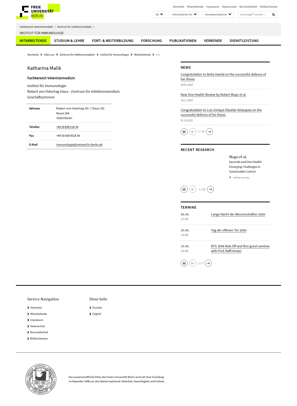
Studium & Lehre (69, 40)
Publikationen (183, 40)
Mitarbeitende (195, 6)
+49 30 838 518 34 (67, 127)
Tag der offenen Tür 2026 (228, 230)
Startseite (178, 6)
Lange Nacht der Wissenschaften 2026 (238, 214)
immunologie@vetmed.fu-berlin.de (79, 144)
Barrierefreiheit (248, 6)
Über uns (49, 54)
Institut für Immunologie (42, 33)
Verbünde (213, 40)
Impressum (212, 6)
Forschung (151, 40)
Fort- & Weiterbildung (113, 40)
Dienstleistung (244, 40)
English (96, 314)
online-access (241, 177)
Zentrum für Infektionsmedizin (75, 26)
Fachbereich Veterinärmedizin (37, 26)
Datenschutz (229, 6)
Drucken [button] (97, 307)
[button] (159, 14)
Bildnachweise (268, 6)
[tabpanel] (96, 114)
